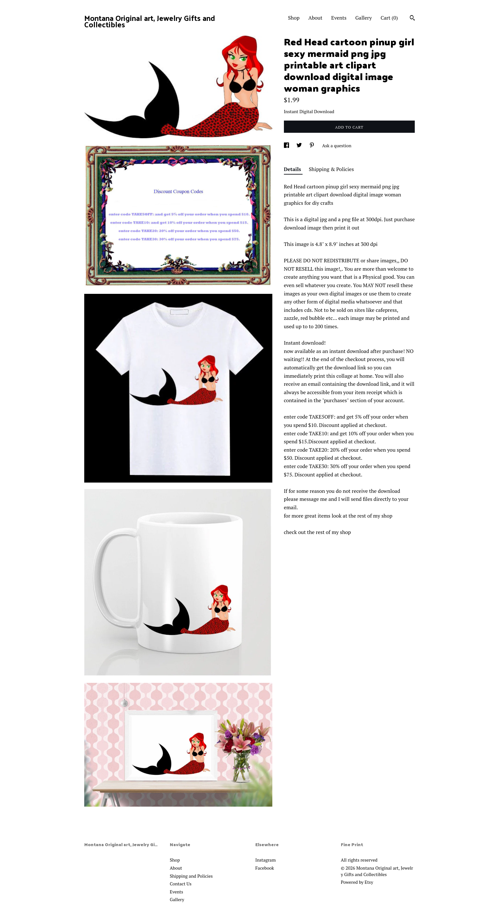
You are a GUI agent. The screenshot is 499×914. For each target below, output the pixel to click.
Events (339, 17)
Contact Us (181, 884)
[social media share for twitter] (299, 145)
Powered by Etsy (357, 882)
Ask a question (336, 145)
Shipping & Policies (331, 169)
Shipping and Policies (191, 876)
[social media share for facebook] (287, 145)
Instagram (265, 860)
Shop (294, 17)
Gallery (363, 17)
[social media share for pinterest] (312, 145)
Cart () (389, 17)
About (315, 17)
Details (293, 169)
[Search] (412, 18)
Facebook (264, 868)
